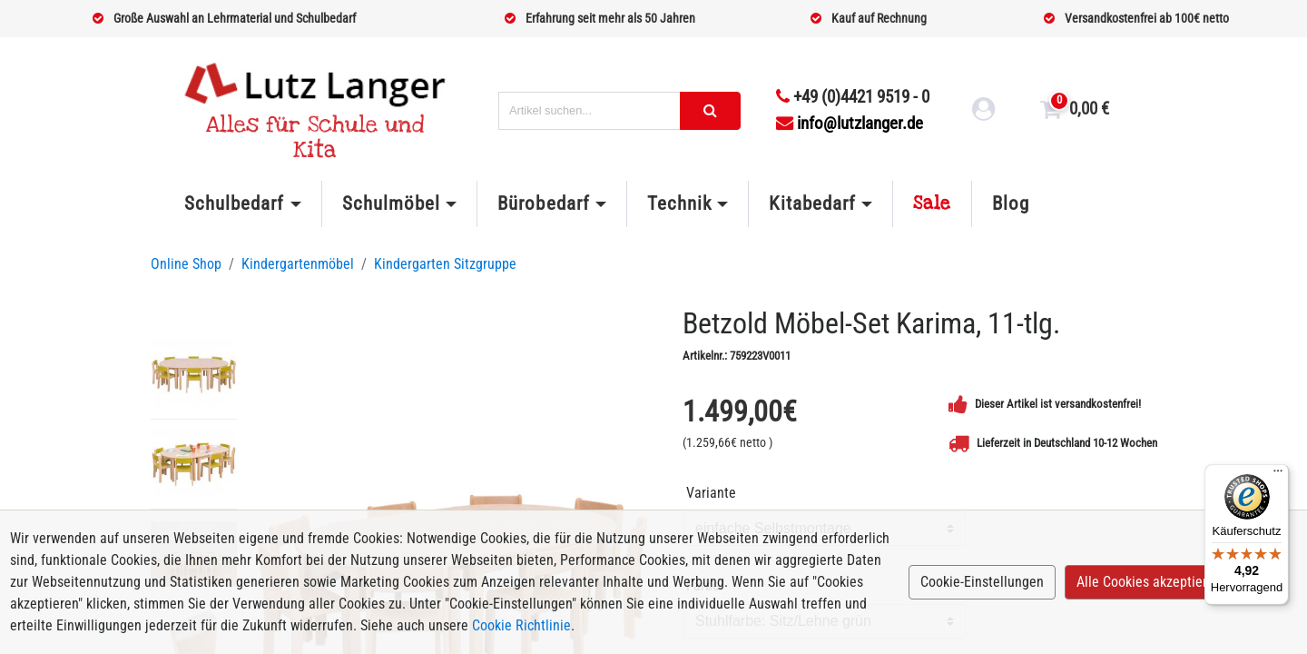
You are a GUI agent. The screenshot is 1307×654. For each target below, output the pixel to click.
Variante (711, 492)
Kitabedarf (812, 203)
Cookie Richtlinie (521, 625)
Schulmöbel (391, 203)
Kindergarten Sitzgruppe (445, 263)
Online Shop (186, 263)
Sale (932, 203)
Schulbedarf (234, 203)
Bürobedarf (543, 203)
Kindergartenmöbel (297, 263)
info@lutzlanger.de (849, 123)
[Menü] (1278, 475)
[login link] (984, 112)
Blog (1010, 203)
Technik (679, 203)
